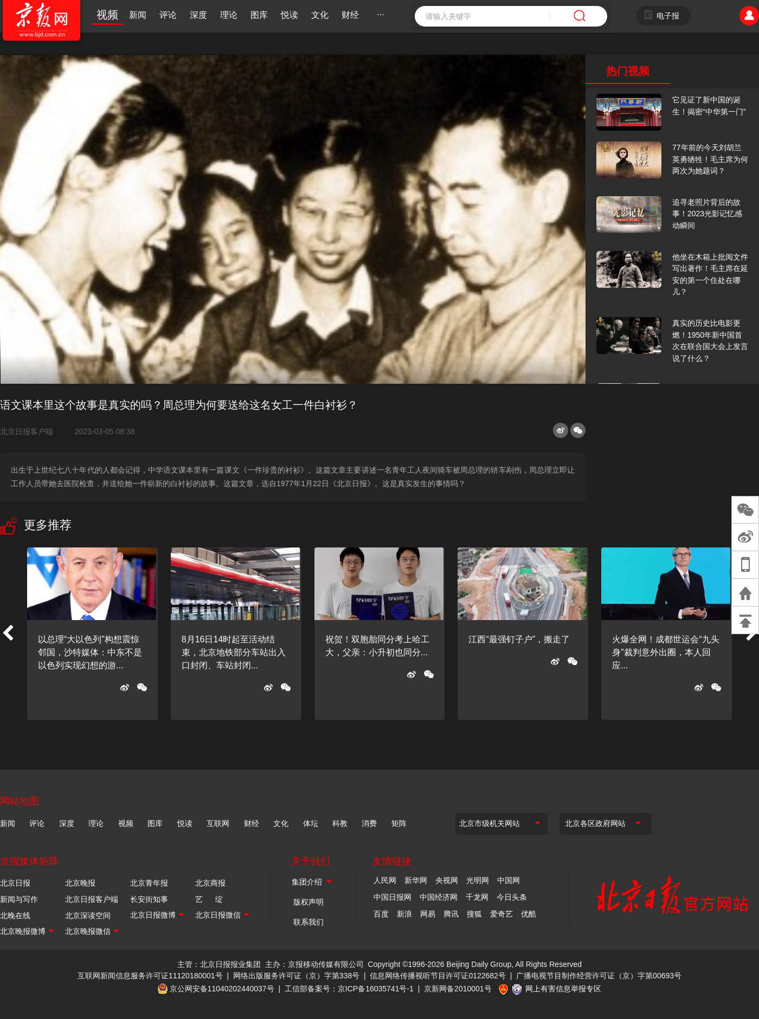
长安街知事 (149, 899)
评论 (168, 15)
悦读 (289, 15)
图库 (259, 15)
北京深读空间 (88, 915)
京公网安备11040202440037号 (222, 988)
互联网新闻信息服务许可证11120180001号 (150, 975)
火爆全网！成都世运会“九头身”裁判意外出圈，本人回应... (665, 652)
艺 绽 (209, 899)
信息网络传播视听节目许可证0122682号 (438, 975)
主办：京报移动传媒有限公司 (314, 964)
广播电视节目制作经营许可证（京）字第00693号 (598, 975)
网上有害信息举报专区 (563, 988)
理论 (228, 15)
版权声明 (308, 902)
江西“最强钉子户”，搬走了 (519, 639)
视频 (107, 15)
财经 (350, 15)
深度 (198, 15)
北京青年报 (149, 883)
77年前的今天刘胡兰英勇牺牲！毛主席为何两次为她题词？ (710, 159)
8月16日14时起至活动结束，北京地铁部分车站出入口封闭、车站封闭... (234, 652)
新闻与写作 (19, 899)
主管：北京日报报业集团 (219, 964)
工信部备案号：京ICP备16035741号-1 (349, 988)
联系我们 (308, 922)
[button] (7, 634)
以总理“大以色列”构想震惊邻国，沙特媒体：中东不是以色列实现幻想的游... (90, 652)
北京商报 (210, 883)
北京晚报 (80, 883)
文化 (320, 15)
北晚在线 (15, 915)
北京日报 (15, 883)
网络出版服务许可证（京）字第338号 (296, 975)
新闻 (137, 15)
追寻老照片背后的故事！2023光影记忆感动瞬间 (707, 214)
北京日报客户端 (26, 431)
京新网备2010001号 (458, 988)
